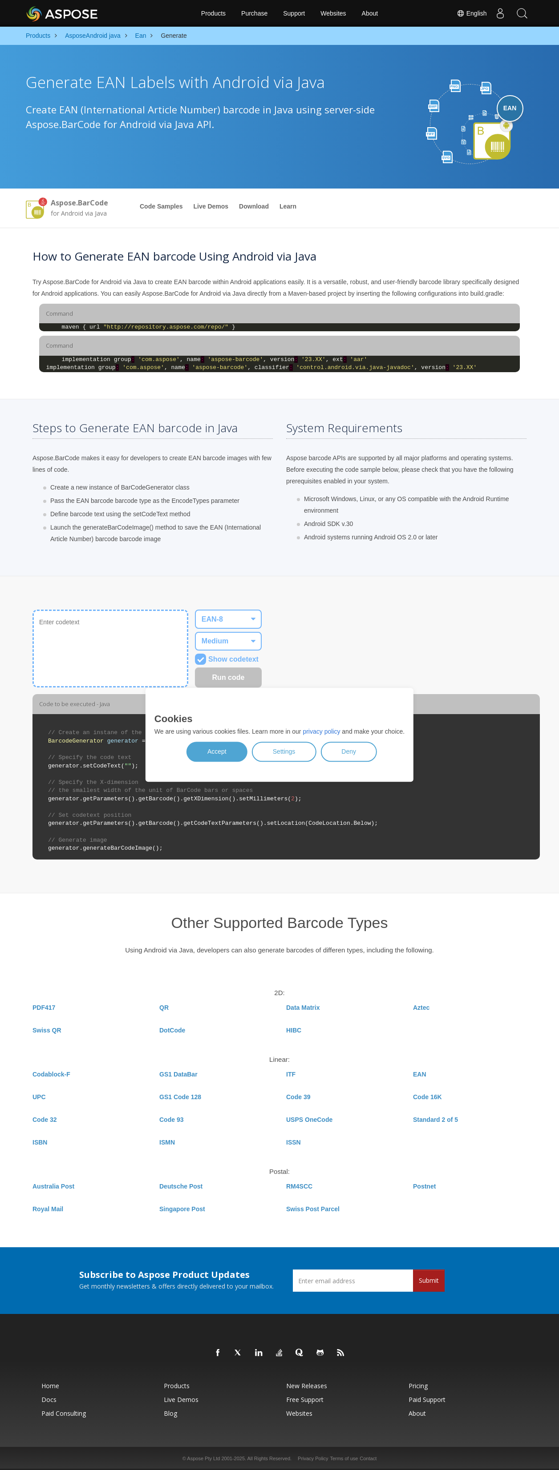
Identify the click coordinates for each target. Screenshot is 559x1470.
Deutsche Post (181, 1186)
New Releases (306, 1386)
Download (254, 206)
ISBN (39, 1142)
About (370, 13)
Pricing (418, 1386)
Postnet (424, 1186)
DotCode (172, 1030)
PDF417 (43, 1007)
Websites (333, 13)
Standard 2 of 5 (435, 1119)
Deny (348, 751)
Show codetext (227, 659)
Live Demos (210, 206)
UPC (39, 1096)
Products (213, 13)
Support (294, 13)
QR (164, 1007)
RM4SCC (299, 1186)
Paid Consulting (63, 1413)
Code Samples (161, 206)
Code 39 (298, 1096)
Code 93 (171, 1119)
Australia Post (53, 1186)
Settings (284, 751)
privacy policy (321, 731)
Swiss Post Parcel (313, 1209)
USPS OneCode (309, 1119)
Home (50, 1386)
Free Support (305, 1399)
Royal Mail (47, 1209)
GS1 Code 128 (180, 1096)
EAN (419, 1074)
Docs (49, 1399)
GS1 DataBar (178, 1074)
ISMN (167, 1142)
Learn (288, 206)
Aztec (421, 1007)
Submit (429, 1280)
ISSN (293, 1142)
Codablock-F (51, 1074)
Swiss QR (46, 1030)
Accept (217, 751)
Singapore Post (182, 1209)
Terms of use (344, 1458)
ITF (291, 1074)
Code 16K (427, 1096)
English (471, 13)
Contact (368, 1458)
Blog (170, 1413)
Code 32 (44, 1119)
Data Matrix (303, 1007)
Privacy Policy (313, 1458)
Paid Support (427, 1399)
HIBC (293, 1030)
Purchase (254, 13)
